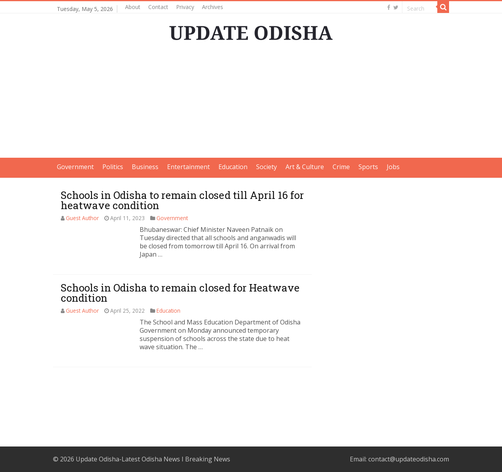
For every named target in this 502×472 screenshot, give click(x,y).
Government (75, 166)
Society (266, 166)
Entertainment (188, 166)
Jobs (393, 166)
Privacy (185, 7)
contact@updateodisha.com (408, 459)
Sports (368, 166)
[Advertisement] (251, 103)
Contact (158, 7)
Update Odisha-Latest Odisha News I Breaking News (153, 459)
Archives (212, 7)
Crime (341, 166)
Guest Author (82, 218)
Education (232, 166)
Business (145, 166)
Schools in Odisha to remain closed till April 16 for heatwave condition (182, 200)
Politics (112, 166)
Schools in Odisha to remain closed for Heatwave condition (180, 292)
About (132, 7)
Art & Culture (305, 166)
